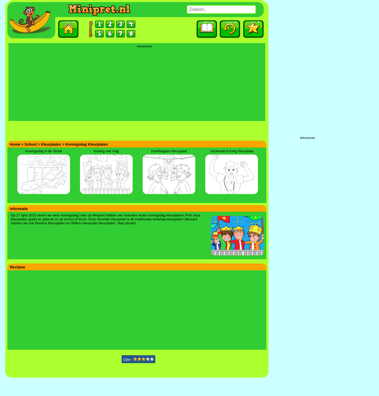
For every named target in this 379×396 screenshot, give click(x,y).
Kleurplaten (51, 144)
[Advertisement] (136, 84)
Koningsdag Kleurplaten (87, 144)
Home (15, 144)
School (30, 144)
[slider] (143, 359)
